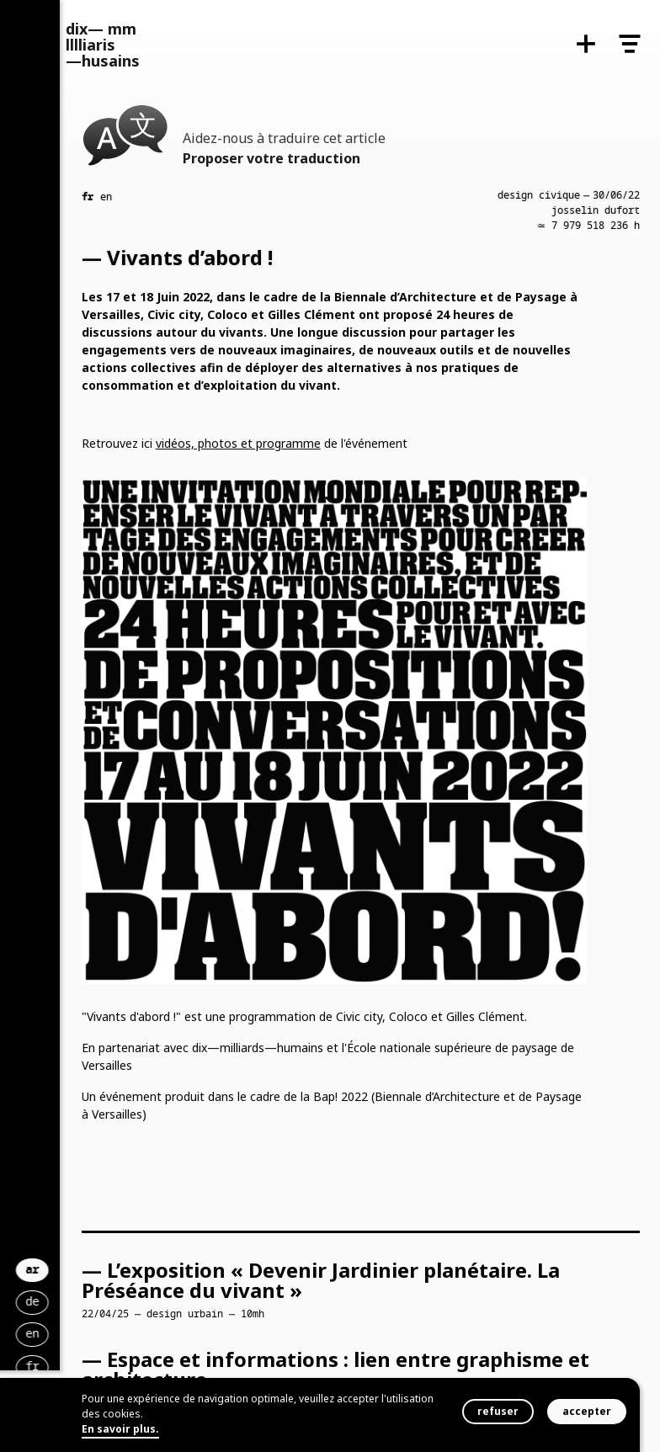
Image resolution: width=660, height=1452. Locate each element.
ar (155, 1230)
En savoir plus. (120, 1429)
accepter (586, 1411)
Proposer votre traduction (271, 158)
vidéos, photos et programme (238, 443)
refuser (498, 1411)
